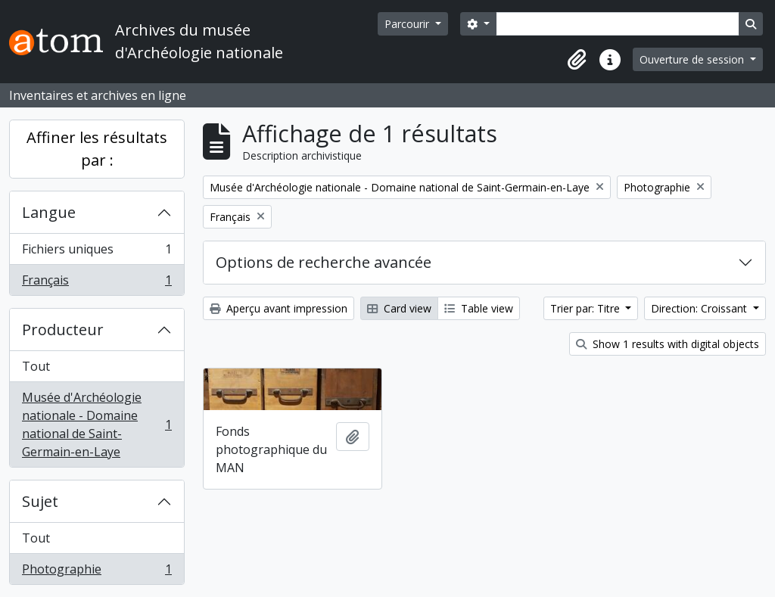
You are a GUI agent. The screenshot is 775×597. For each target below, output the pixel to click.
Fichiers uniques (96, 252)
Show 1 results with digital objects (667, 344)
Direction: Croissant (700, 308)
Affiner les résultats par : (96, 148)
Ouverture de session (693, 59)
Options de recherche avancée (323, 262)
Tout (36, 366)
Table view (478, 308)
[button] (576, 59)
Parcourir (408, 24)
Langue (49, 212)
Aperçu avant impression (278, 308)
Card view (399, 308)
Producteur (63, 329)
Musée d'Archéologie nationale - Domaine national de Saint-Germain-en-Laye (96, 424)
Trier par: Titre (586, 308)
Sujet (40, 501)
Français (96, 283)
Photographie (96, 572)
